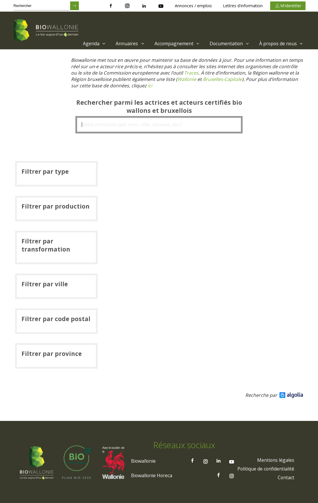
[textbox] (159, 124)
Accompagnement (175, 43)
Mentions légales (275, 461)
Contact (285, 478)
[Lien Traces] (191, 73)
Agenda (93, 43)
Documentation (229, 43)
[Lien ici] (150, 85)
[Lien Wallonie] (186, 79)
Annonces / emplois (193, 5)
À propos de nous (281, 43)
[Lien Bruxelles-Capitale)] (222, 79)
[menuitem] (91, 43)
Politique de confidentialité (265, 469)
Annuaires (129, 43)
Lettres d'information (243, 5)
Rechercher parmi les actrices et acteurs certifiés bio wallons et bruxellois (159, 106)
